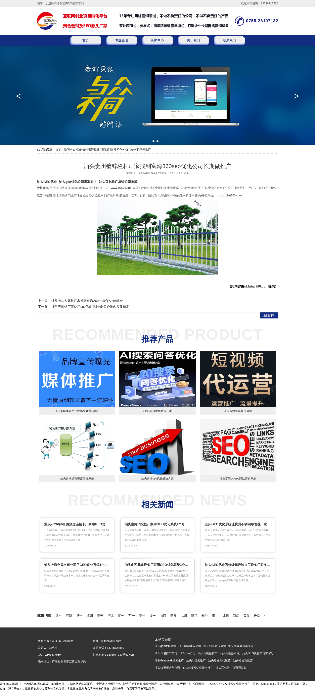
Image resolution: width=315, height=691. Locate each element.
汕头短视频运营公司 (167, 667)
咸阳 (226, 615)
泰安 (101, 615)
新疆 (237, 615)
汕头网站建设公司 (190, 646)
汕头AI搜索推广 (196, 660)
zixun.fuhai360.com (229, 195)
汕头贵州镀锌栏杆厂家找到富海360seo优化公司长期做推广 (114, 149)
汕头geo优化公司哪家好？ (78, 182)
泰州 (143, 615)
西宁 (132, 615)
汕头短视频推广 (208, 653)
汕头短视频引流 (230, 653)
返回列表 (269, 315)
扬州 (80, 615)
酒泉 (174, 615)
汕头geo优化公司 (165, 646)
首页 (85, 40)
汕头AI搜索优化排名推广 (197, 667)
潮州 (122, 615)
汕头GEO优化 (47, 182)
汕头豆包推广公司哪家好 (231, 667)
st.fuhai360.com (147, 173)
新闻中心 (157, 40)
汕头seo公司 (187, 653)
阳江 (195, 615)
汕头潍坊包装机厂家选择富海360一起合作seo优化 (87, 301)
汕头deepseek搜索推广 (169, 660)
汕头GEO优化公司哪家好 (258, 653)
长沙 (205, 615)
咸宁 (153, 615)
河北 (111, 615)
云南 (258, 615)
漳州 (90, 615)
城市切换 (44, 616)
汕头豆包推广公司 (166, 653)
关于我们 (193, 40)
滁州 (184, 615)
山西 (164, 615)
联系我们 (229, 40)
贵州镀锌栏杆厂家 (48, 187)
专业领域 (121, 40)
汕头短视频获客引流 (241, 646)
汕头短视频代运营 (215, 646)
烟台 (59, 615)
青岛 (247, 615)
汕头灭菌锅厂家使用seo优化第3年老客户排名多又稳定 (90, 306)
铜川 (216, 615)
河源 (69, 615)
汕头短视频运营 (243, 660)
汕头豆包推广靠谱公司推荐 (118, 182)
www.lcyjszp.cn (120, 187)
